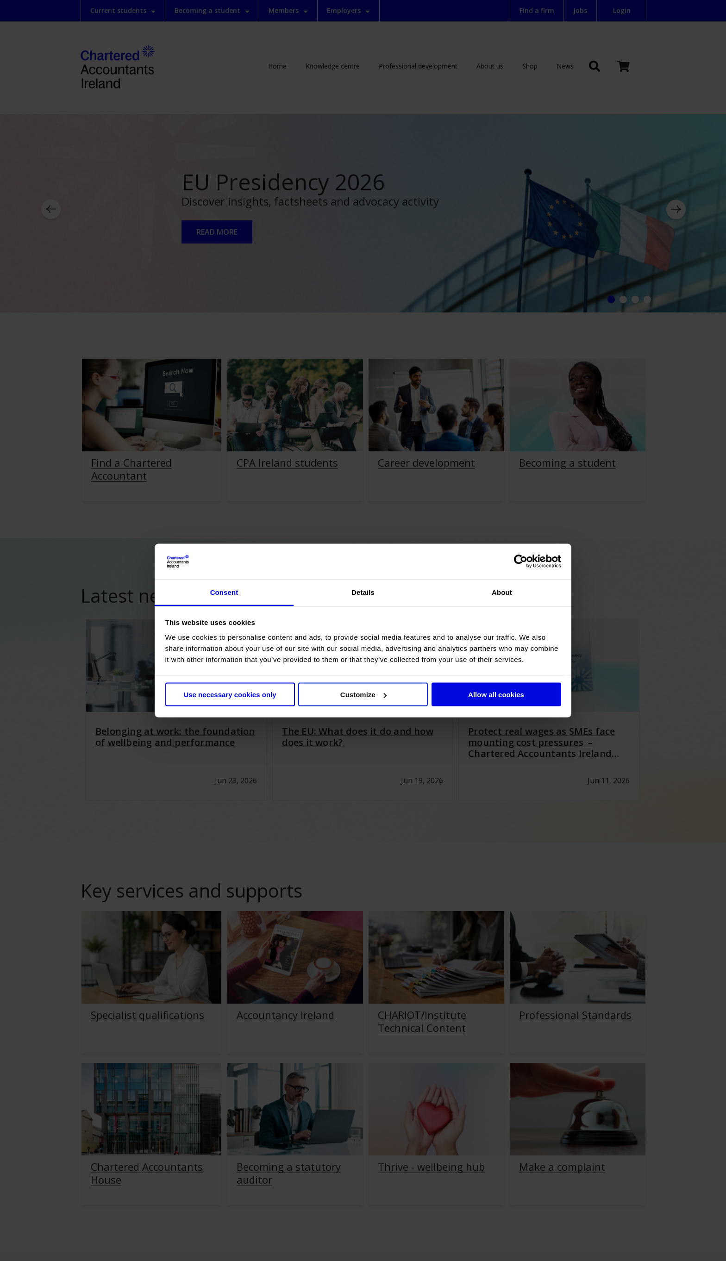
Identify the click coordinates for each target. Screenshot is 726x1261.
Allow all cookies (496, 695)
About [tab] (502, 592)
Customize (363, 695)
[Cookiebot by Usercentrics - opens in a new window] (520, 561)
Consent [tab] (224, 592)
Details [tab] (363, 592)
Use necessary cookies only (229, 695)
